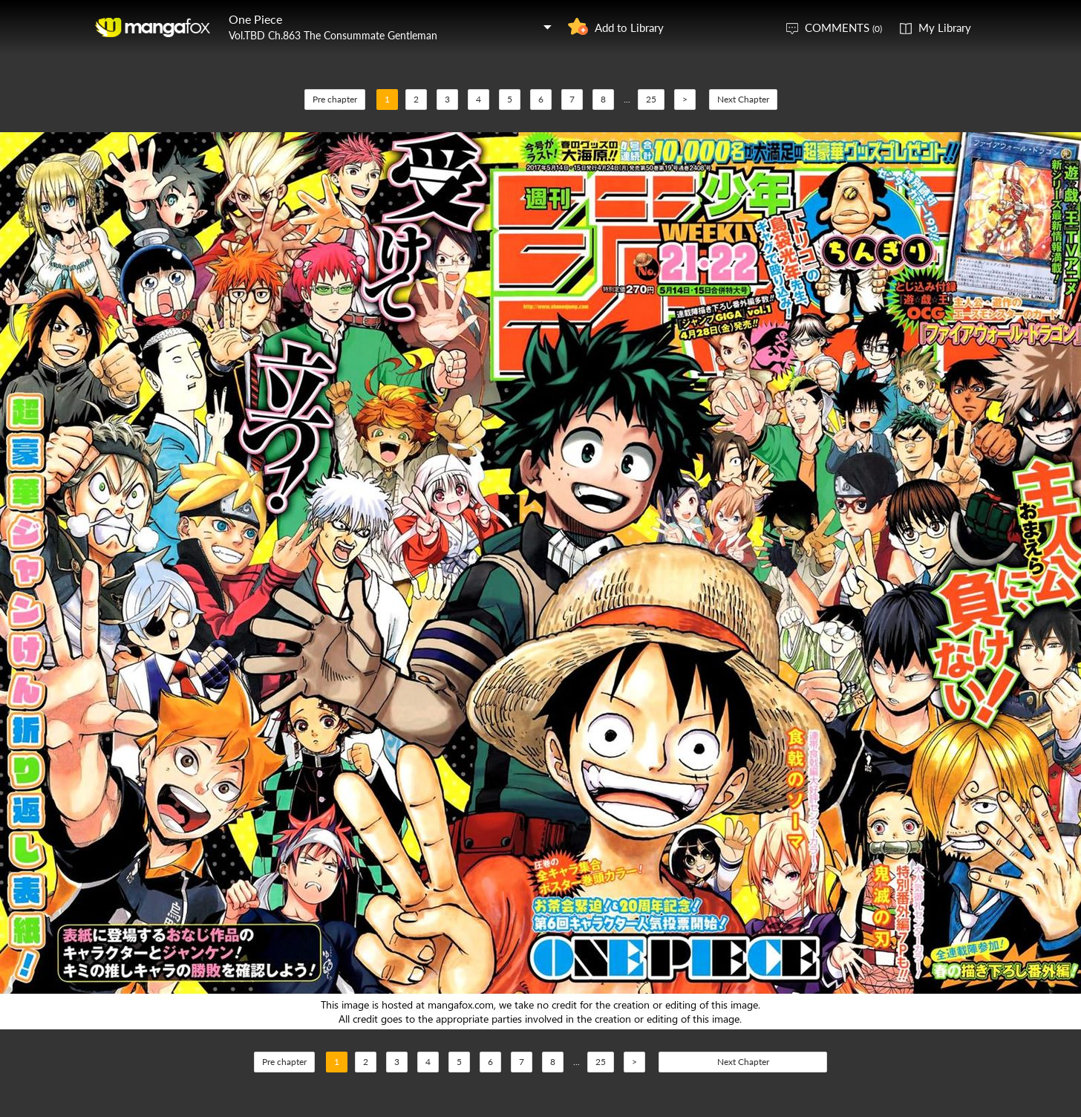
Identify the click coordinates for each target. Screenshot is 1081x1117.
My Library (944, 27)
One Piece (255, 19)
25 (651, 99)
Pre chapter (335, 99)
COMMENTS (843, 27)
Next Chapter (743, 99)
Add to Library (629, 27)
